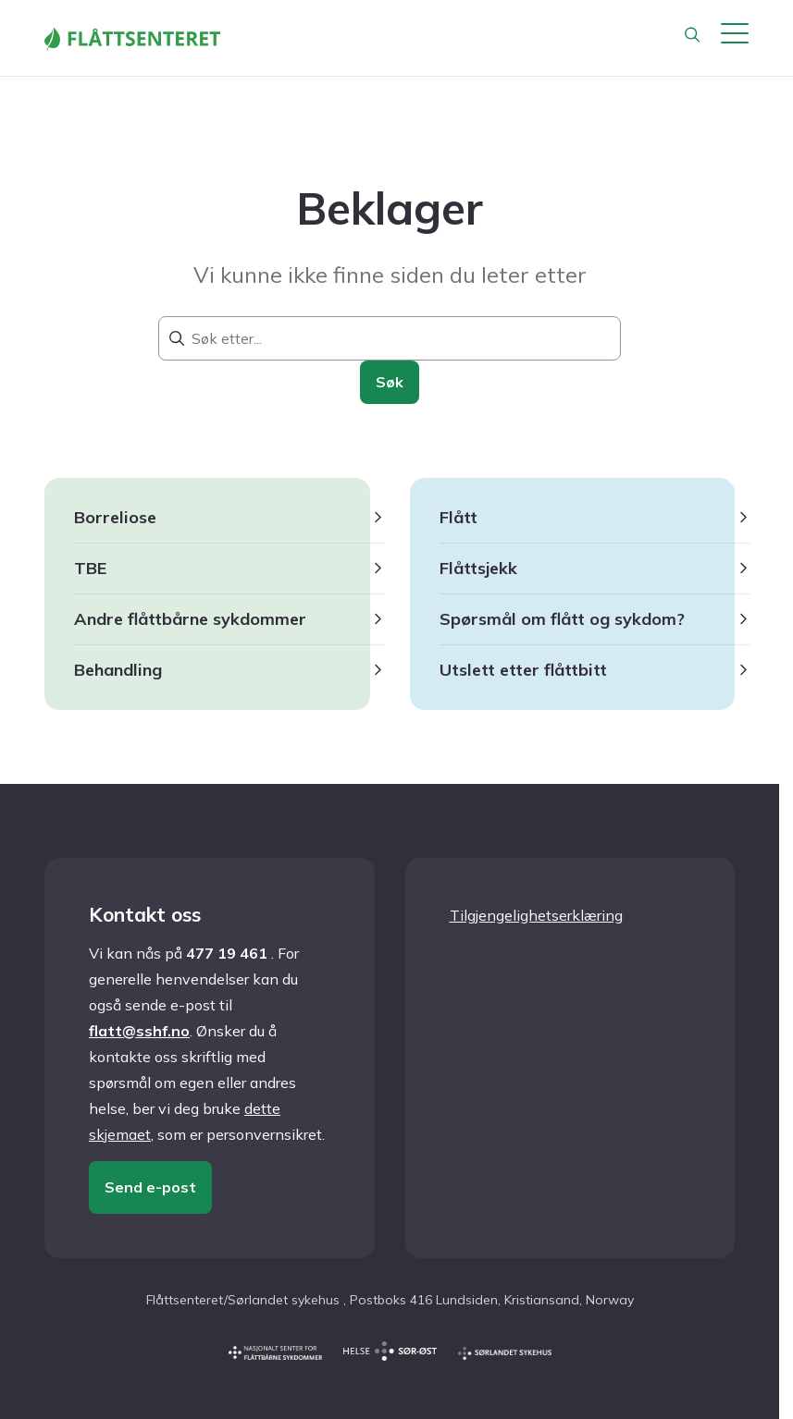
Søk (389, 382)
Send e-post (150, 1187)
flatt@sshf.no (139, 1030)
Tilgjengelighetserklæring (536, 915)
